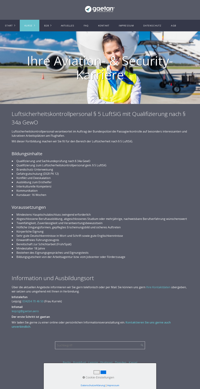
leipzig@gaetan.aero (25, 311)
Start (9, 25)
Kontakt (104, 25)
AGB (173, 25)
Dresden (120, 363)
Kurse (28, 25)
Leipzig (93, 363)
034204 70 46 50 (33, 301)
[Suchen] (142, 345)
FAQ (86, 25)
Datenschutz (152, 25)
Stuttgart (106, 363)
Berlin (67, 363)
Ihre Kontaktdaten (158, 287)
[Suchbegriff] (100, 345)
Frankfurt (79, 363)
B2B (46, 25)
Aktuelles (67, 25)
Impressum (126, 25)
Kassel (133, 363)
